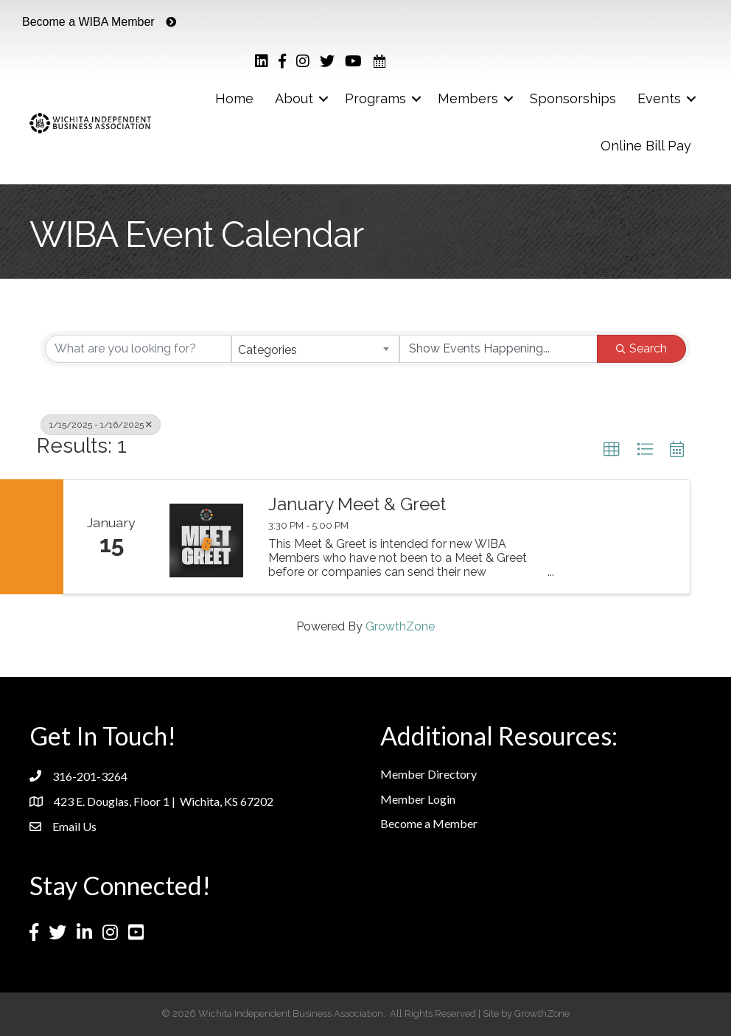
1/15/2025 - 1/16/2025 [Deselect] (100, 425)
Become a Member (429, 823)
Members (468, 98)
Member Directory (428, 774)
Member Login (417, 799)
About (294, 98)
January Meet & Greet (357, 504)
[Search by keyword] (138, 349)
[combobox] (315, 349)
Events (659, 98)
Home (234, 98)
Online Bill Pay (646, 145)
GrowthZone (400, 626)
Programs (375, 98)
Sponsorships (573, 98)
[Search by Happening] (498, 349)
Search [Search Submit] (641, 348)
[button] (611, 450)
